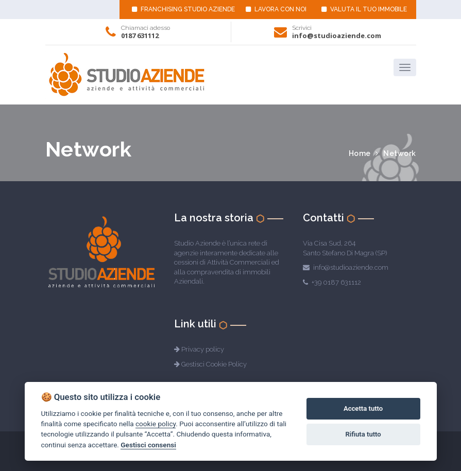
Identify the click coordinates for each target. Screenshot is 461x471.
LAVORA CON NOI (276, 9)
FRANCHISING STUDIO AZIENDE (183, 9)
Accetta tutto (363, 408)
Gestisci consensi (148, 445)
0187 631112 (140, 35)
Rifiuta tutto (363, 434)
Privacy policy (202, 349)
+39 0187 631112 (336, 282)
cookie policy (155, 424)
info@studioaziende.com (336, 35)
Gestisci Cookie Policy (214, 364)
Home (360, 153)
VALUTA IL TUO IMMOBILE (364, 9)
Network (399, 153)
